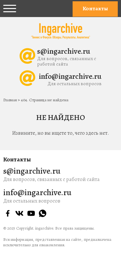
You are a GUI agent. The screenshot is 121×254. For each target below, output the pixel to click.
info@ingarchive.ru (70, 76)
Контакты (95, 8)
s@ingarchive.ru (63, 51)
